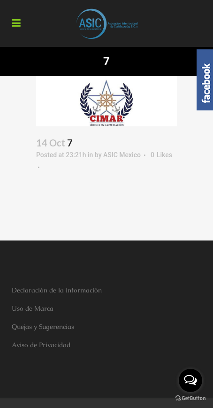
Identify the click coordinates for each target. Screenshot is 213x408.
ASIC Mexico (122, 155)
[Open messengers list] (190, 380)
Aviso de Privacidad (41, 345)
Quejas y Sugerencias (43, 326)
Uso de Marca (32, 308)
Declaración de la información (57, 290)
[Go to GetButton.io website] (190, 398)
